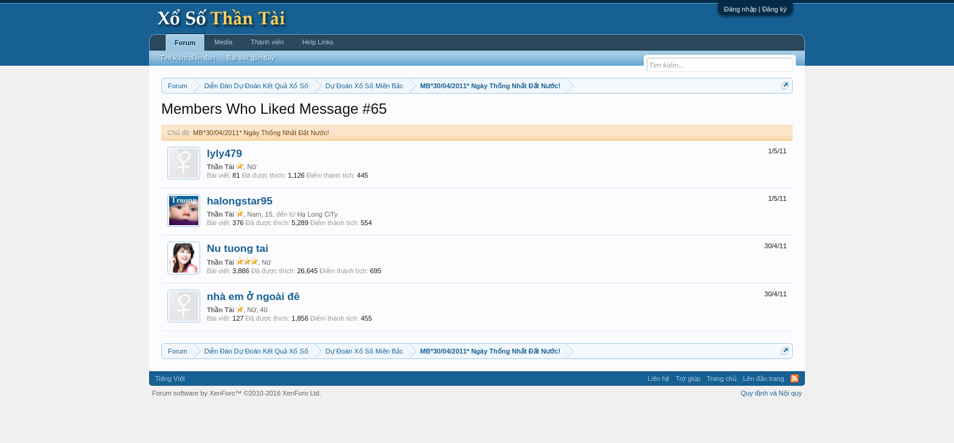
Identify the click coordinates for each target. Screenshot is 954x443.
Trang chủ (721, 415)
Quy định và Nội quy (772, 429)
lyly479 (224, 190)
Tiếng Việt (170, 415)
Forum (185, 42)
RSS (794, 415)
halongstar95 (240, 237)
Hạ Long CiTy (317, 250)
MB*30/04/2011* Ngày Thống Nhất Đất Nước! (261, 169)
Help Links (317, 42)
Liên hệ (658, 415)
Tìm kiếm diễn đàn (187, 57)
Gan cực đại (596, 116)
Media (223, 42)
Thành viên (267, 42)
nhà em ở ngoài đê (253, 333)
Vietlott (296, 116)
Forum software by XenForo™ (236, 429)
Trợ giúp (687, 415)
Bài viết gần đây (250, 57)
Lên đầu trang (763, 415)
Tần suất (635, 116)
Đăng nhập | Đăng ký (755, 9)
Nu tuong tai (237, 285)
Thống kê (554, 116)
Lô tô (664, 116)
